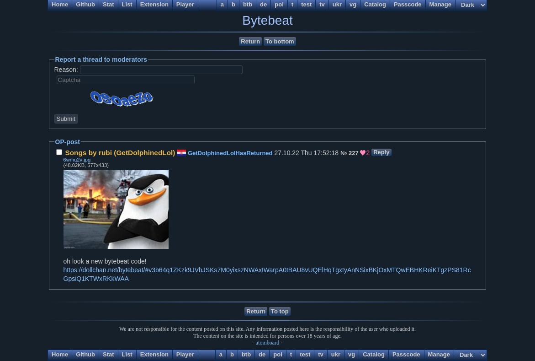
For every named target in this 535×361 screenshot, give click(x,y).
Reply (381, 152)
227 (354, 153)
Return (250, 41)
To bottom (279, 41)
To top (280, 311)
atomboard (267, 342)
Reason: (66, 69)
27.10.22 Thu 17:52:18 (198, 152)
